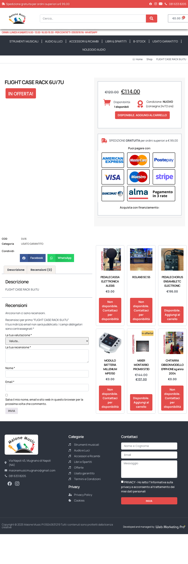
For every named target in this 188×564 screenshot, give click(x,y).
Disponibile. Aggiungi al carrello (144, 115)
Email (9, 382)
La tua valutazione (18, 335)
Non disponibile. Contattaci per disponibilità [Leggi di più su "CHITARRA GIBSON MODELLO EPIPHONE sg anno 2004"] (172, 398)
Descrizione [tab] (16, 270)
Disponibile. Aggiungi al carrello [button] (172, 315)
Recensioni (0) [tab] (41, 270)
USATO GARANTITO (165, 41)
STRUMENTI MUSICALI (23, 41)
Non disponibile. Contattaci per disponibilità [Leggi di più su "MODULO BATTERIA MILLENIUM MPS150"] (110, 398)
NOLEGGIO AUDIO (94, 50)
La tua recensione (18, 347)
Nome (10, 368)
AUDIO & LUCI (54, 41)
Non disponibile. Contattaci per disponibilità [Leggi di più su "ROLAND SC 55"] (141, 310)
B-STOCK (139, 41)
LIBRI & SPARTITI (116, 41)
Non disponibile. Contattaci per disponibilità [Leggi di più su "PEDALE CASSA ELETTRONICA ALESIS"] (110, 310)
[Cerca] (151, 18)
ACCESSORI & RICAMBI (84, 41)
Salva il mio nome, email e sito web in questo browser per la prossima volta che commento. (44, 402)
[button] (33, 258)
